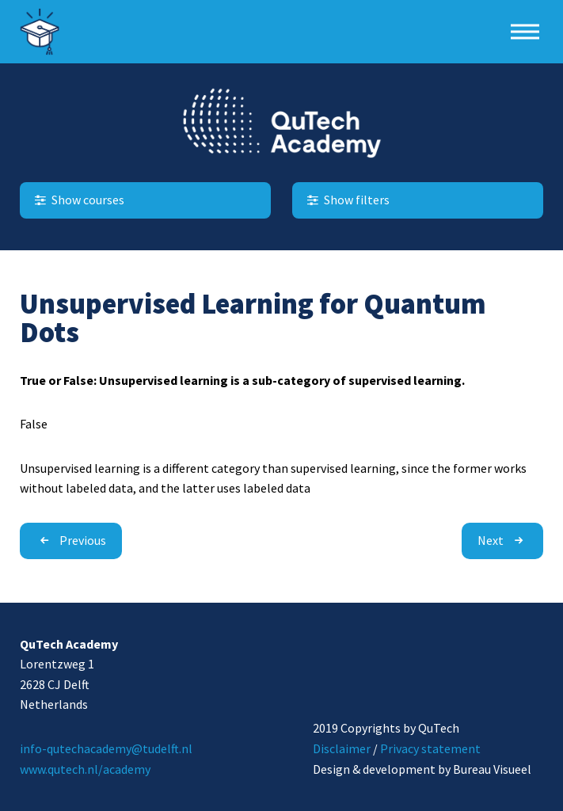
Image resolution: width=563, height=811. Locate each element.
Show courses (78, 200)
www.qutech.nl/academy (85, 769)
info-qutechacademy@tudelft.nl (106, 748)
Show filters (347, 200)
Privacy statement (430, 748)
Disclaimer (342, 748)
